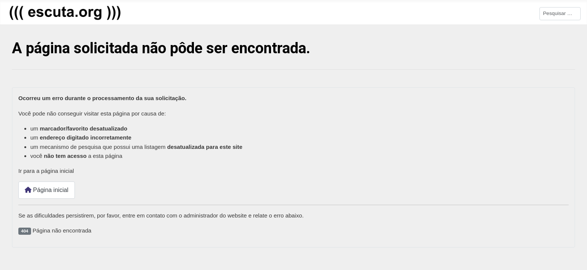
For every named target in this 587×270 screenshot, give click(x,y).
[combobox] (560, 13)
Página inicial (47, 190)
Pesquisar (527, 13)
